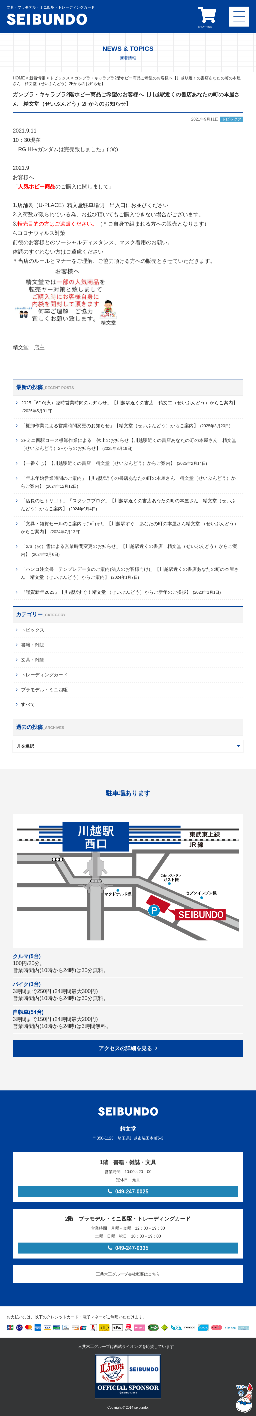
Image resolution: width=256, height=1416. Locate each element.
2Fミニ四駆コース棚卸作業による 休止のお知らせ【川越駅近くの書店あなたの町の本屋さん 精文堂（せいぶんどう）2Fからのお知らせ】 (128, 444)
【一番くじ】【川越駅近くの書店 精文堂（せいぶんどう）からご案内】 (114, 463)
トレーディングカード (44, 674)
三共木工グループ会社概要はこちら (128, 1274)
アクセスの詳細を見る (125, 1048)
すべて (28, 704)
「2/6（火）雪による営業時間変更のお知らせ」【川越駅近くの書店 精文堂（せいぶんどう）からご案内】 (129, 550)
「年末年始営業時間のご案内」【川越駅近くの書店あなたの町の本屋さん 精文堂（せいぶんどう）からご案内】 (128, 482)
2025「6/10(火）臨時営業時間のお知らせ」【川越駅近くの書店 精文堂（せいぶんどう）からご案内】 (129, 406)
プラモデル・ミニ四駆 (44, 689)
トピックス (32, 630)
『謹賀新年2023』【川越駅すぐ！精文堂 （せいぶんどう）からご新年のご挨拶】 (121, 592)
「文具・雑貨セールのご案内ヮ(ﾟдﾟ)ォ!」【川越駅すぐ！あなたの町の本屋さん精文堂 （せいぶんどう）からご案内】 (130, 527)
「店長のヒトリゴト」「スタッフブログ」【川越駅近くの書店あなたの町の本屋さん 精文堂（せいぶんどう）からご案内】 (128, 504)
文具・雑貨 (32, 659)
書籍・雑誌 (32, 645)
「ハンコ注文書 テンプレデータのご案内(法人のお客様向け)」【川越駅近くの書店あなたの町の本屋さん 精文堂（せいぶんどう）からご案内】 (130, 573)
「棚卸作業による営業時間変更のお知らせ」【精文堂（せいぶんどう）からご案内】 (125, 425)
